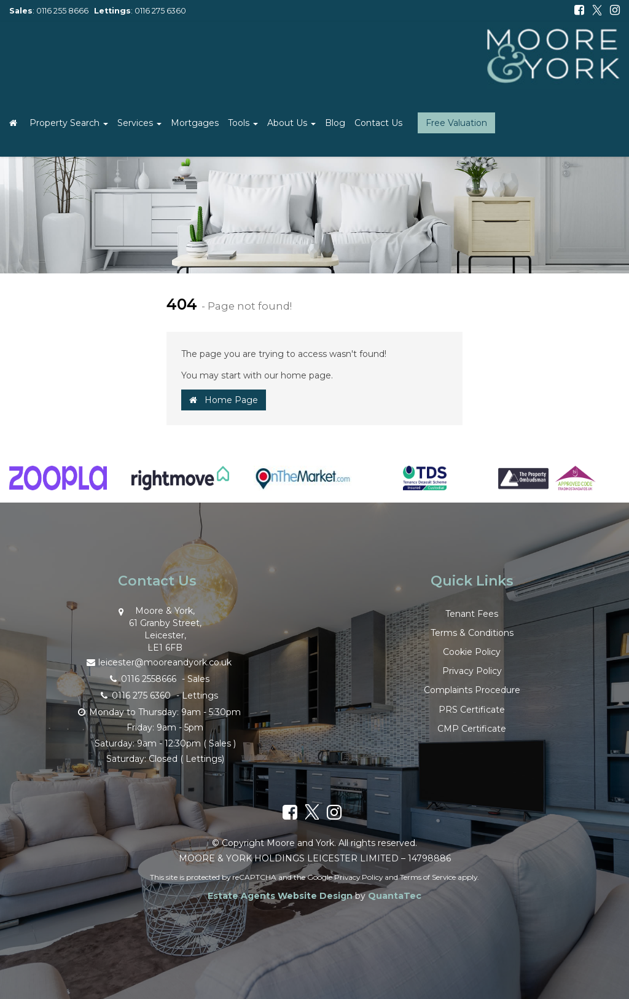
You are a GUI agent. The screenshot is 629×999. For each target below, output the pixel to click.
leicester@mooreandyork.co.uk (157, 661)
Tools (243, 122)
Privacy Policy (472, 670)
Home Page (223, 399)
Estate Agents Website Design (280, 895)
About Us (291, 122)
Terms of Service (428, 877)
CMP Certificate (471, 728)
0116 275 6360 (160, 10)
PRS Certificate (472, 709)
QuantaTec (394, 895)
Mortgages (195, 122)
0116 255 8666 (62, 10)
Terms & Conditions (472, 632)
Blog (335, 122)
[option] (58, 484)
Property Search (68, 122)
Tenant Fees (471, 613)
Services (139, 122)
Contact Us (378, 122)
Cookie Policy (472, 651)
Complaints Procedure (472, 689)
